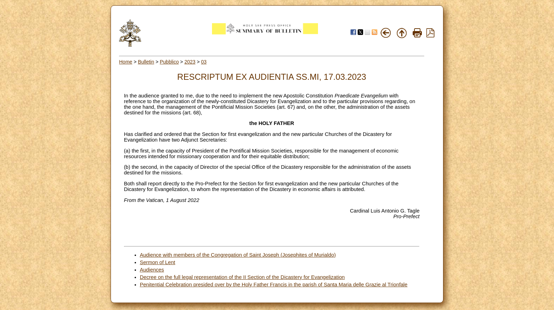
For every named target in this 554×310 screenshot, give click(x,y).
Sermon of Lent (157, 262)
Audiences (152, 270)
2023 (189, 62)
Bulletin (146, 62)
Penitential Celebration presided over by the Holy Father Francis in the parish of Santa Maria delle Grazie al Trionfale (274, 284)
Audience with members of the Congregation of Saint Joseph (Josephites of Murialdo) (238, 255)
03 (204, 62)
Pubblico (169, 62)
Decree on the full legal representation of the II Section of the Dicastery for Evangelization (242, 277)
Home (125, 62)
